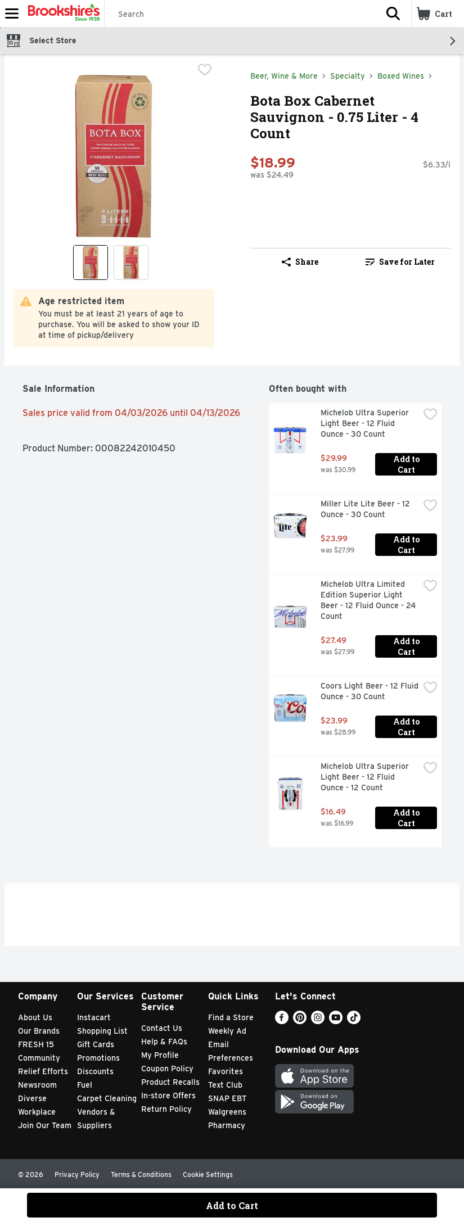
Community (39, 1057)
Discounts (95, 1071)
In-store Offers (168, 1095)
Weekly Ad (227, 1030)
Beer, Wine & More (284, 75)
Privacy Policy (77, 1174)
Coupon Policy (167, 1068)
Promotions (98, 1057)
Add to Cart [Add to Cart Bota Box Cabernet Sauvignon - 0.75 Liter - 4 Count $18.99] (232, 1205)
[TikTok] (354, 1021)
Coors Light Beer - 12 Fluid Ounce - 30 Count (370, 691)
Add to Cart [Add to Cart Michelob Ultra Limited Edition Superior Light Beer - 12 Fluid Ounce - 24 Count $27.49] (407, 646)
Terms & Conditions (141, 1174)
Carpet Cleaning (107, 1098)
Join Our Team (44, 1125)
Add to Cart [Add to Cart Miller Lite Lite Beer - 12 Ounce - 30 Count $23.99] (407, 544)
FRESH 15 (36, 1044)
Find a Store (231, 1017)
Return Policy (166, 1109)
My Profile (160, 1055)
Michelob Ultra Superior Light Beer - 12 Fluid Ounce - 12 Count (366, 777)
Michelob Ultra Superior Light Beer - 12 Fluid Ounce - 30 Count (366, 423)
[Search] (240, 14)
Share (300, 261)
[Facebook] (282, 1021)
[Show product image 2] (131, 262)
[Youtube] (336, 1021)
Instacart (94, 1017)
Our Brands (39, 1030)
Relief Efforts (43, 1071)
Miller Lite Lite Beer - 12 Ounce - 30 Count (366, 509)
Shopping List (102, 1030)
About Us (35, 1017)
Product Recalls (170, 1082)
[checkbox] (205, 71)
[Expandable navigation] (11, 13)
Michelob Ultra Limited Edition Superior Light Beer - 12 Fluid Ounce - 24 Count (369, 600)
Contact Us (161, 1028)
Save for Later (400, 261)
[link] (400, 262)
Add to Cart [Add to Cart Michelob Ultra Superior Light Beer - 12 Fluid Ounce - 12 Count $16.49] (407, 818)
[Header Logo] (61, 13)
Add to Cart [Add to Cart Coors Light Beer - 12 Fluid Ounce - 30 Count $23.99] (407, 726)
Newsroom (37, 1084)
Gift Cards (95, 1044)
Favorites (225, 1071)
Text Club (225, 1084)
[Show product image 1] (90, 262)
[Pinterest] (300, 1021)
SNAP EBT (227, 1098)
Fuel (84, 1084)
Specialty (347, 75)
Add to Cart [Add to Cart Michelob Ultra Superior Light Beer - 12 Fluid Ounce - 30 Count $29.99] (407, 464)
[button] (393, 13)
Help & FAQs (164, 1041)
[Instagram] (318, 1021)
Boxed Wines (400, 75)
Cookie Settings (208, 1174)
